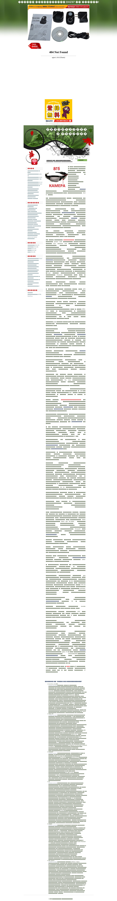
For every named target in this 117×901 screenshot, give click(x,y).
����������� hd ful (55, 487)
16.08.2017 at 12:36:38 (52, 685)
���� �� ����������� (58, 160)
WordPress (30, 296)
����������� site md (35, 182)
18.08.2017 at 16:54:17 (52, 753)
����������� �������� (33, 217)
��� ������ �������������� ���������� (35, 213)
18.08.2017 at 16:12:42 (52, 783)
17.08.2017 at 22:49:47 (52, 715)
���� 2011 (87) (32, 248)
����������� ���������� (33, 189)
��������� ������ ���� (33, 223)
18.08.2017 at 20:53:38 (52, 825)
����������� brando (35, 177)
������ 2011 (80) (33, 246)
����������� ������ (56, 421)
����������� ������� (73, 570)
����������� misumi (35, 258)
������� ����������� (63, 161)
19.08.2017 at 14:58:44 (52, 861)
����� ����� (33, 198)
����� (30, 292)
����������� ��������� (33, 264)
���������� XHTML (34, 294)
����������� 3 (33, 286)
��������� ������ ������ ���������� (34, 234)
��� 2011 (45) (31, 252)
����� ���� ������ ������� (34, 220)
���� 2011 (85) (32, 250)
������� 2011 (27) (33, 245)
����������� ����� (57, 434)
